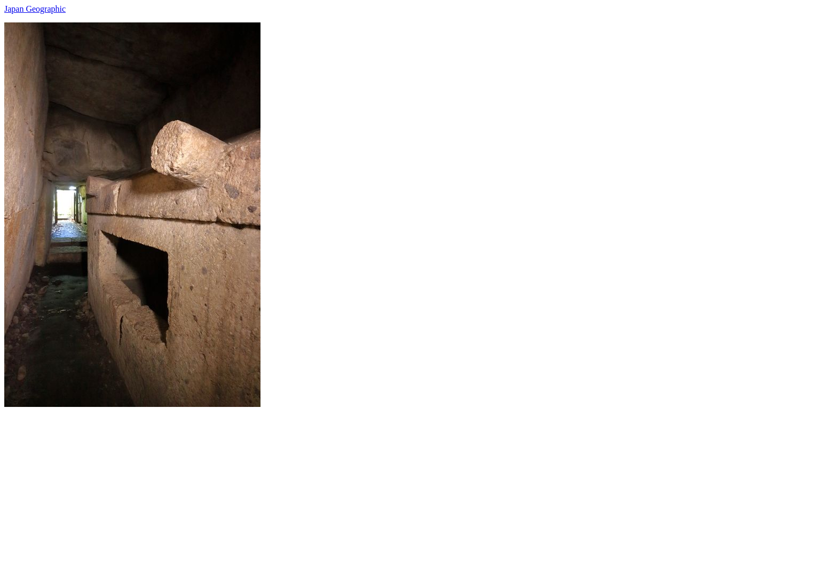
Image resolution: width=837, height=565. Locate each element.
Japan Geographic (35, 8)
